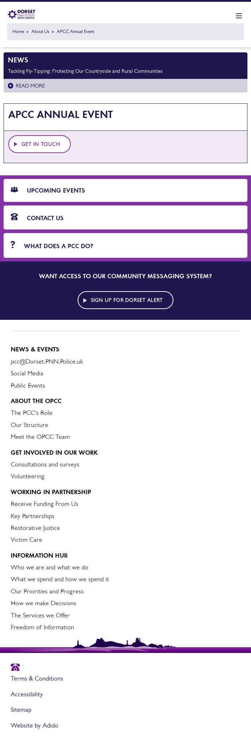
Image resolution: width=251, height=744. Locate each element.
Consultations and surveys (45, 464)
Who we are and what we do (49, 567)
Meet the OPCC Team (40, 436)
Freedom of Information (42, 627)
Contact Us (37, 217)
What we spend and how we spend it (60, 579)
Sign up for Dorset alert (127, 300)
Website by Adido (34, 725)
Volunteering (27, 476)
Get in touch (40, 144)
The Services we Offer (40, 615)
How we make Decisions (43, 603)
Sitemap (21, 709)
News (18, 60)
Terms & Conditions (37, 678)
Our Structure (29, 424)
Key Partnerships (32, 516)
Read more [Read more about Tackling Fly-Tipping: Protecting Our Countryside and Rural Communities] (30, 85)
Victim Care (26, 539)
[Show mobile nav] (239, 16)
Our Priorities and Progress (47, 591)
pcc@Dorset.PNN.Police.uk (47, 361)
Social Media (27, 373)
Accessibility (27, 694)
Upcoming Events (48, 190)
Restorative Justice (35, 527)
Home (18, 31)
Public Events (28, 385)
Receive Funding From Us (44, 503)
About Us (40, 31)
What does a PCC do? (52, 245)
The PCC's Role (32, 412)
